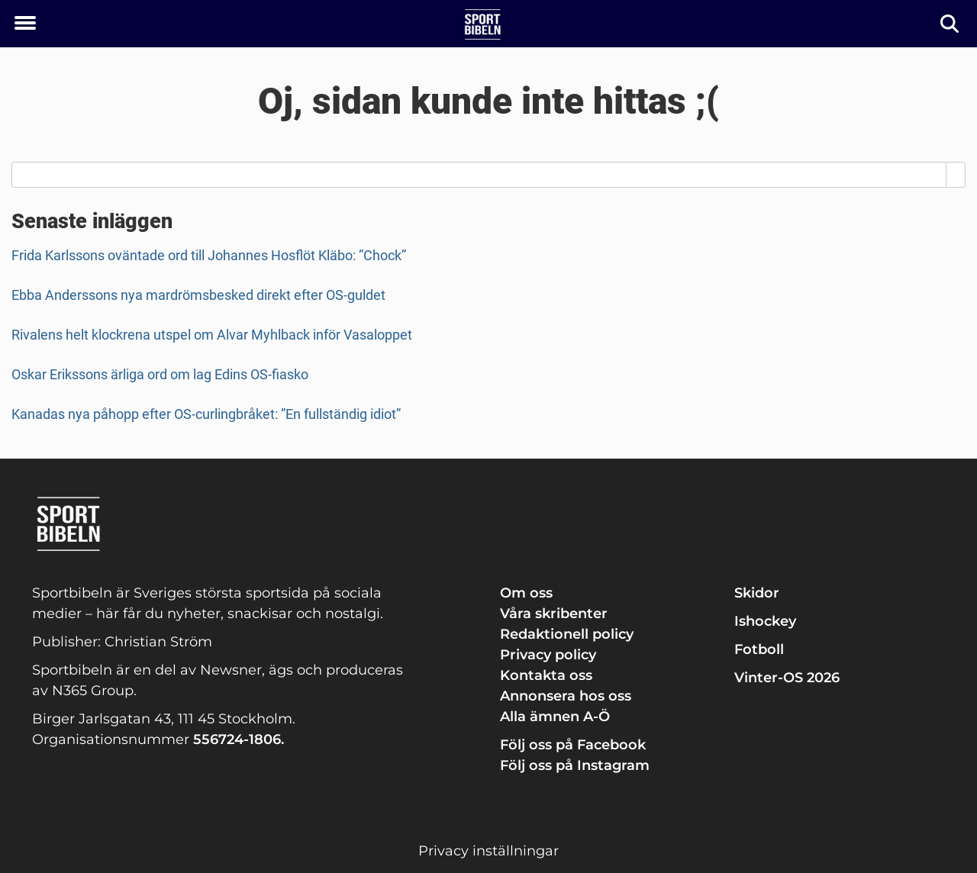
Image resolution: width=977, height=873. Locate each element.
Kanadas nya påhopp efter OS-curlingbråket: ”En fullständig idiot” (206, 414)
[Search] (956, 175)
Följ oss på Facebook (573, 744)
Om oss (526, 593)
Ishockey (765, 621)
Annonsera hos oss (565, 696)
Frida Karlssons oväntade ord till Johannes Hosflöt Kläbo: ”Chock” (208, 255)
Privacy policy (548, 654)
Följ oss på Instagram (575, 765)
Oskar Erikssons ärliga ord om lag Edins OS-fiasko (159, 374)
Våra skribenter (554, 613)
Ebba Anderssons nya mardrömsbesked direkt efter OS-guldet (198, 295)
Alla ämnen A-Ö (555, 716)
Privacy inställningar (488, 850)
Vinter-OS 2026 (787, 677)
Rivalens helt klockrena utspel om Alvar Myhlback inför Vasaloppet (211, 335)
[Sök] (950, 24)
